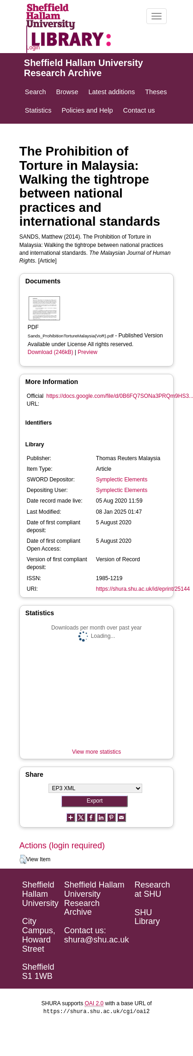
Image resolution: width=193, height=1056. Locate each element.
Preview (87, 352)
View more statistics (96, 752)
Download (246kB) (50, 352)
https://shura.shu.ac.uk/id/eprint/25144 (143, 589)
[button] (22, 859)
